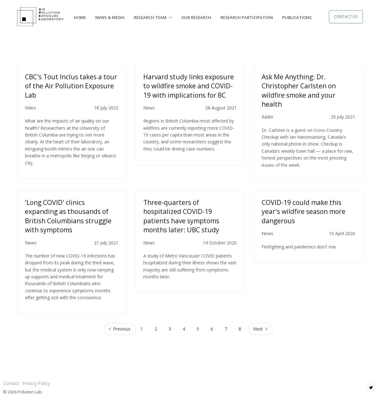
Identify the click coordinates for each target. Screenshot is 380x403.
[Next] (260, 329)
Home (80, 17)
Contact (11, 383)
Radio (267, 117)
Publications (297, 17)
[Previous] (120, 329)
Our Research (196, 17)
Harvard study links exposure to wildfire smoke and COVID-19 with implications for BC (188, 86)
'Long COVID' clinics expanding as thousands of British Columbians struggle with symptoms (68, 216)
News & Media (110, 17)
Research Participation (247, 17)
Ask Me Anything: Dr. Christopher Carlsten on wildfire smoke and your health (299, 90)
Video (30, 108)
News (149, 108)
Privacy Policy (36, 383)
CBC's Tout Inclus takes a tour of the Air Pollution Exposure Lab (71, 86)
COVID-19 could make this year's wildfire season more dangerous (303, 211)
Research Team (150, 17)
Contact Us (346, 16)
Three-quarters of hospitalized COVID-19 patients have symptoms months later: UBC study (181, 216)
